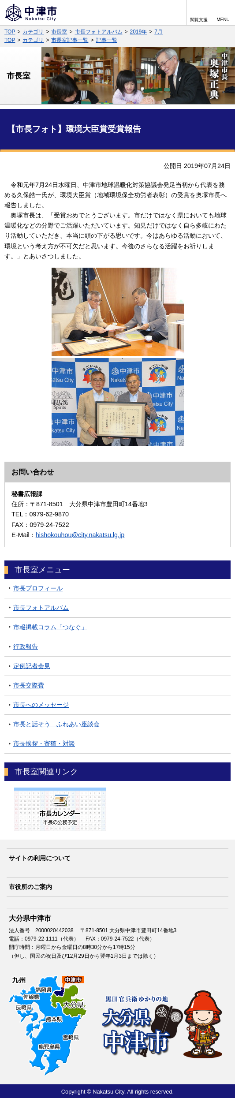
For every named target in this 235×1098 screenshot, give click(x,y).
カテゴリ (33, 32)
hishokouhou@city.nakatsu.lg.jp (80, 534)
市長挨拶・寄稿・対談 (44, 743)
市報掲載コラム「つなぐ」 (50, 627)
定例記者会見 (31, 665)
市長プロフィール (38, 588)
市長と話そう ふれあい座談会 (56, 724)
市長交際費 (28, 685)
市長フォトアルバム (99, 32)
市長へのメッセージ (41, 704)
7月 (158, 32)
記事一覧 (106, 40)
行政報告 (25, 646)
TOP (9, 32)
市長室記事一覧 (69, 40)
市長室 (59, 32)
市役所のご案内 (30, 886)
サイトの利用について (40, 858)
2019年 (138, 32)
